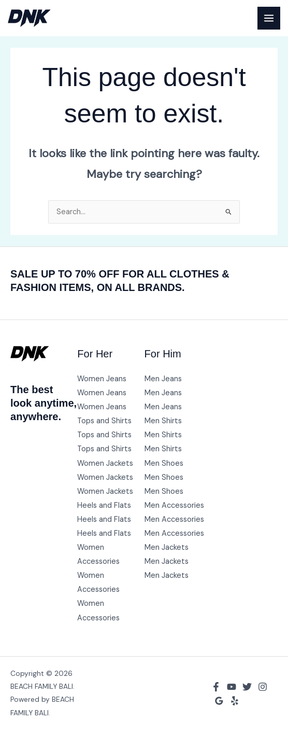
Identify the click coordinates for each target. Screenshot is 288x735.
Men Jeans (163, 379)
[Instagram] (262, 686)
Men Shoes (164, 463)
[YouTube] (231, 686)
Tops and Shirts (104, 421)
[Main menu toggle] (268, 18)
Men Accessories (174, 505)
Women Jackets (105, 463)
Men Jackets (167, 547)
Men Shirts (163, 421)
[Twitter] (247, 686)
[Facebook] (216, 686)
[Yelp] (234, 700)
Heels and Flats (104, 505)
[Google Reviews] (219, 700)
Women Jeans (101, 379)
